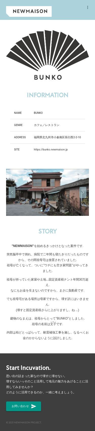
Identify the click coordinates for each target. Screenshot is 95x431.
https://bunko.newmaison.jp (51, 149)
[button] (12, 192)
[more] (87, 7)
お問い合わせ (23, 406)
